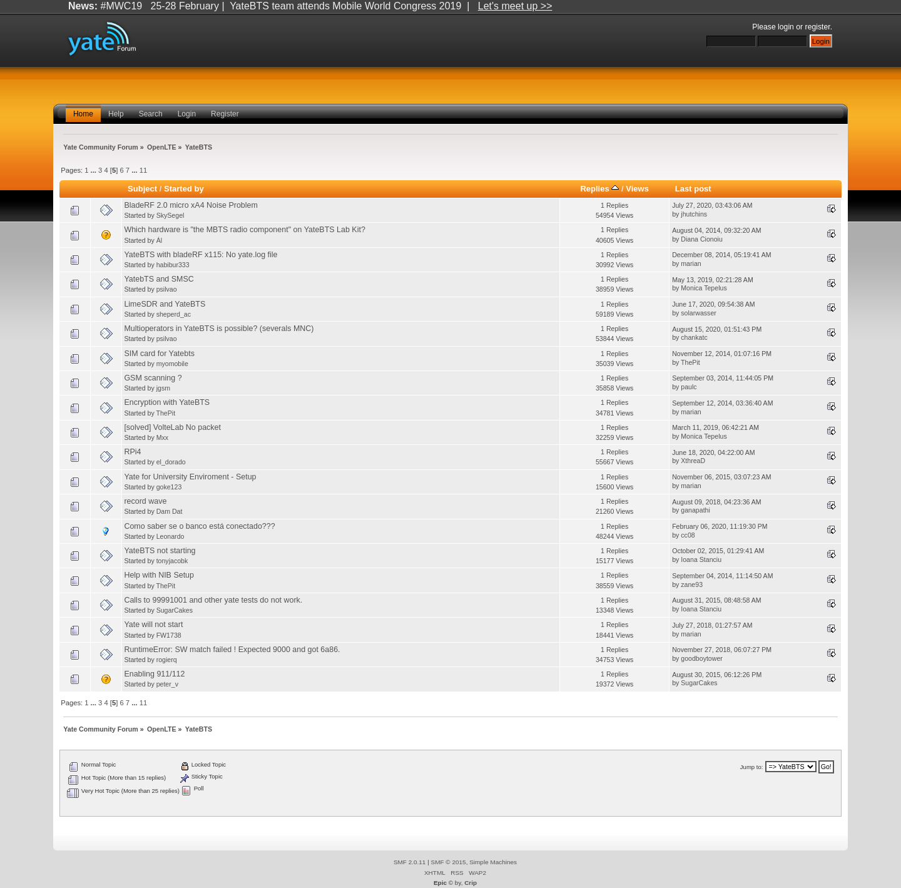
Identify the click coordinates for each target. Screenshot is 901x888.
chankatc (694, 337)
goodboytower (702, 658)
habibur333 (173, 264)
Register (225, 114)
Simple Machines (493, 862)
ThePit (690, 362)
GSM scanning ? (152, 378)
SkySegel (170, 215)
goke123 (169, 487)
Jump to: (751, 766)
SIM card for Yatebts (159, 353)
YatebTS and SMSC (158, 279)
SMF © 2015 (448, 862)
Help (116, 114)
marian (691, 263)
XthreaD (693, 460)
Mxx (162, 437)
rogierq (166, 659)
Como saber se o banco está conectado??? (199, 526)
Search (151, 114)
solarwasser (698, 313)
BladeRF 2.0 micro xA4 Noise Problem (190, 205)
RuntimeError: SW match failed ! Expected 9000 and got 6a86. (232, 649)
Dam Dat (169, 511)
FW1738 (168, 635)
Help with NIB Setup (159, 575)
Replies (599, 188)
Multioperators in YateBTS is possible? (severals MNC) (218, 328)
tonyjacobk (172, 560)
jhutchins (694, 214)
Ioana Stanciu (701, 559)
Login (187, 114)
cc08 (688, 535)
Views (637, 188)
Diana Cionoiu (702, 239)
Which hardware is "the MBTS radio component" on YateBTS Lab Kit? (244, 229)
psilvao (166, 289)
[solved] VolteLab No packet (172, 427)
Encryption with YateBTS (167, 402)
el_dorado (171, 462)
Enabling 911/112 (154, 674)
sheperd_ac (173, 314)
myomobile (172, 363)
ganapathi (695, 510)
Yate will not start (153, 624)
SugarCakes (174, 610)
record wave (145, 501)
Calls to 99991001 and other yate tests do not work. (213, 600)
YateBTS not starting (159, 550)
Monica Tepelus (703, 288)
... (94, 170)
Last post (693, 188)
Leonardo (170, 536)
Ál (159, 240)
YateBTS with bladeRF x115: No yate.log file (200, 254)
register (817, 27)
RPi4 (132, 451)
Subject (142, 188)
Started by (184, 188)
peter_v (167, 684)
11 (143, 170)
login (786, 27)
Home (83, 114)
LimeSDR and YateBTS (164, 304)
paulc (688, 386)
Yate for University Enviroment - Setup (190, 476)
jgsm (163, 388)
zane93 (692, 584)
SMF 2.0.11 (410, 862)
